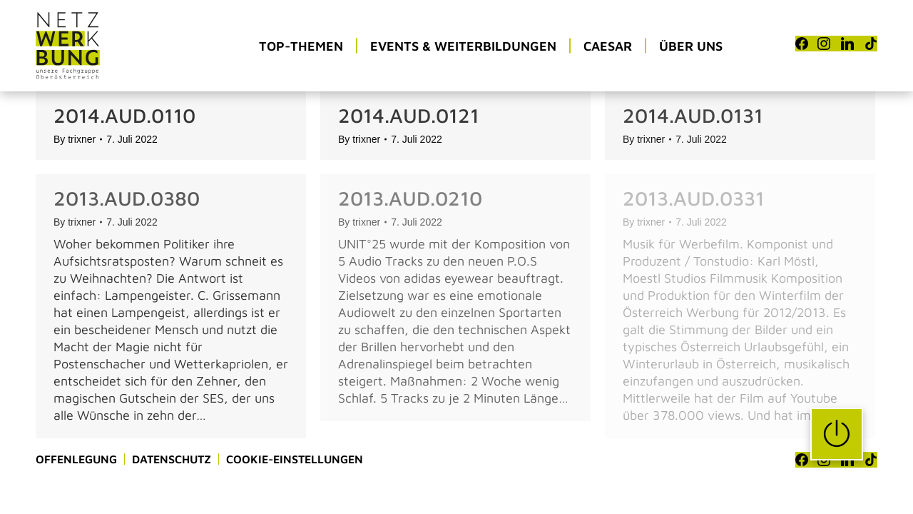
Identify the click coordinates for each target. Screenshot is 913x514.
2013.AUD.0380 (126, 198)
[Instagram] (823, 43)
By (74, 139)
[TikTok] (870, 43)
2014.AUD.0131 (693, 115)
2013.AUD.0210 (410, 198)
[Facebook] (801, 43)
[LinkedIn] (847, 43)
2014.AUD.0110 (124, 115)
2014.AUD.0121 (408, 115)
